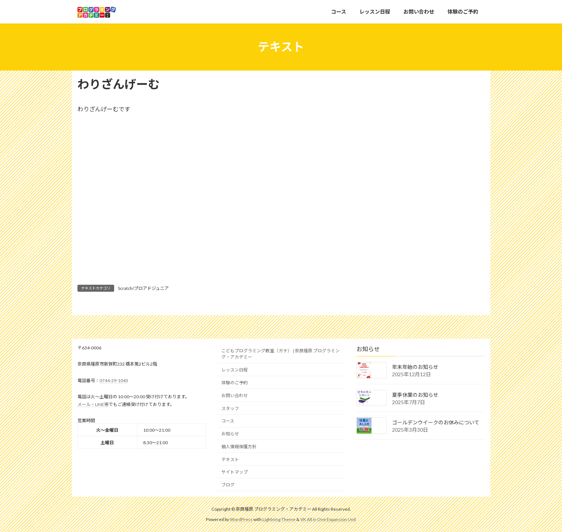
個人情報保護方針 (239, 446)
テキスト (230, 459)
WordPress (241, 519)
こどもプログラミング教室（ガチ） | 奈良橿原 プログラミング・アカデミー (280, 354)
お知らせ (230, 433)
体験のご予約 (234, 382)
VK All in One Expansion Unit (328, 519)
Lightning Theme (278, 519)
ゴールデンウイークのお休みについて (435, 422)
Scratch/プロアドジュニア (143, 288)
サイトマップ (234, 472)
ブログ (228, 485)
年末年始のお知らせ (415, 367)
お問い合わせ (234, 395)
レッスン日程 (234, 370)
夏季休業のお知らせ (415, 394)
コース (227, 421)
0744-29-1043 (113, 380)
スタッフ (230, 408)
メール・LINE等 (93, 404)
